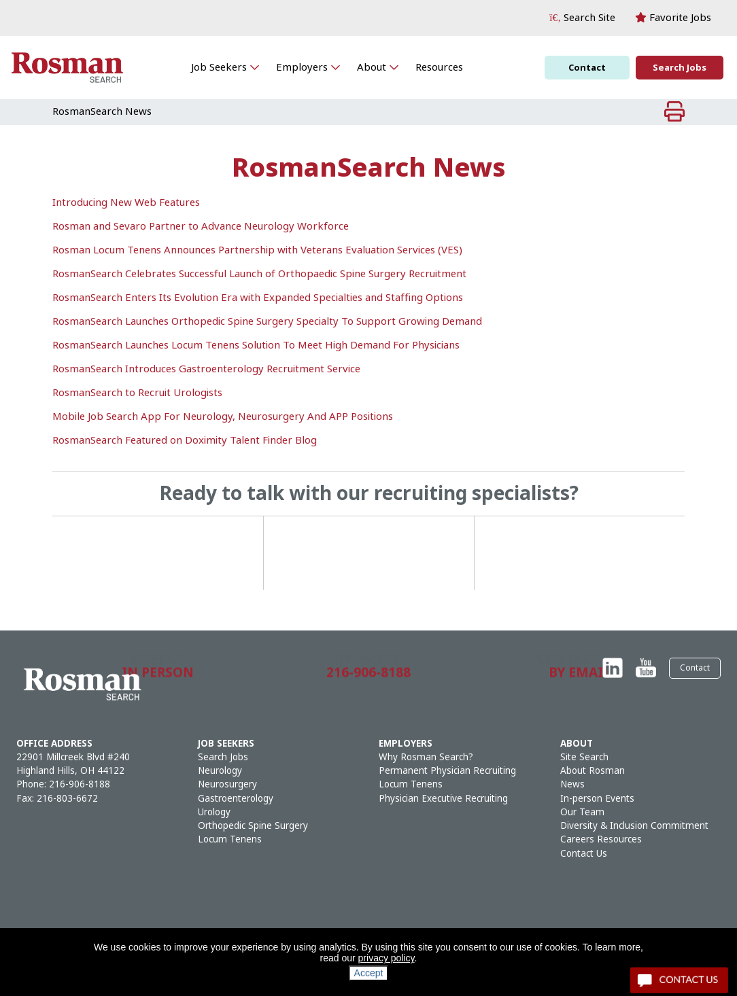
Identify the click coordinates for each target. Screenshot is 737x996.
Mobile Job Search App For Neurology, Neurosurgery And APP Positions (222, 416)
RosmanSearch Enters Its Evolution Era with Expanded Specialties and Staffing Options (257, 297)
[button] (582, 18)
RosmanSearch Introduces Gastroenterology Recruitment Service (206, 368)
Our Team (582, 812)
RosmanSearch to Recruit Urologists (137, 392)
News (572, 784)
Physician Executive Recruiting (443, 798)
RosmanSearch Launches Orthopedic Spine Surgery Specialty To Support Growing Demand (267, 321)
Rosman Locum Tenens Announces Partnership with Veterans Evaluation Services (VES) (257, 250)
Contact (587, 67)
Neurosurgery (227, 784)
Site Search (584, 757)
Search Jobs (679, 67)
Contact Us (583, 853)
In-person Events (597, 798)
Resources (439, 67)
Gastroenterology (235, 798)
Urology (214, 812)
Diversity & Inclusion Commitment (634, 825)
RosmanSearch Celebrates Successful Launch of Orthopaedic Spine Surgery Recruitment (259, 273)
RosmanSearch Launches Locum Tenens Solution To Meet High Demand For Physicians (256, 345)
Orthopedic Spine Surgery (253, 825)
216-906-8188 (79, 784)
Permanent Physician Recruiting (447, 770)
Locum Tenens (230, 839)
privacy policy (386, 958)
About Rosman (592, 770)
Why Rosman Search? (426, 757)
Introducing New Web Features (126, 202)
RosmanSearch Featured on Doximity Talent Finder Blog (184, 440)
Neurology (220, 770)
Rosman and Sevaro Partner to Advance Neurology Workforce (200, 226)
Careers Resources (601, 839)
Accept (368, 972)
